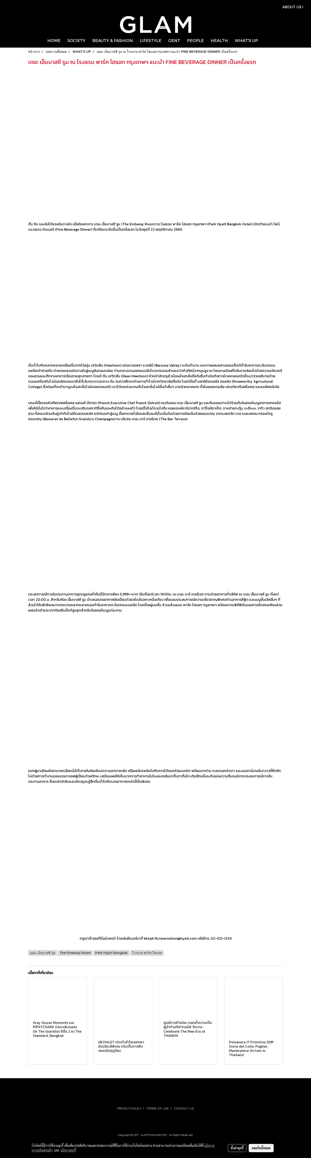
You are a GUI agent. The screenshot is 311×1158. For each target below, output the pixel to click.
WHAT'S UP (246, 40)
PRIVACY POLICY (129, 1108)
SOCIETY (76, 40)
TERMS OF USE (158, 1108)
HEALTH (219, 40)
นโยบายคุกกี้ (68, 1150)
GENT (174, 40)
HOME (54, 40)
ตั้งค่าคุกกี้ (237, 1148)
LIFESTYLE (150, 40)
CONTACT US (184, 1108)
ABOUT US (291, 7)
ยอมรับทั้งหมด (261, 1148)
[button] (265, 40)
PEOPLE (195, 40)
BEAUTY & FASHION (112, 40)
